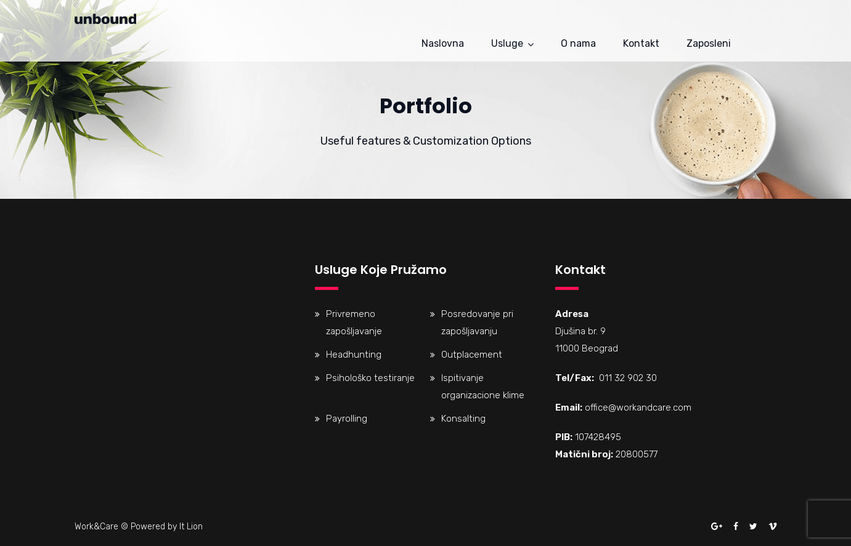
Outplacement (471, 354)
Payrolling (346, 418)
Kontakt (641, 43)
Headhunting (353, 354)
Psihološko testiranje (370, 377)
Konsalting (463, 418)
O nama (578, 43)
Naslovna (442, 43)
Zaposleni (708, 43)
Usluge (507, 43)
